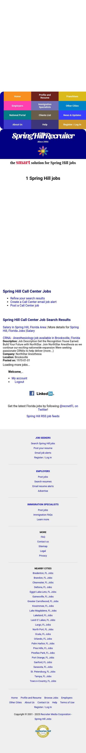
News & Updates (72, 115)
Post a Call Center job (24, 305)
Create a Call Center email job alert (33, 302)
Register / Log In (72, 124)
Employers (17, 105)
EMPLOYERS (43, 471)
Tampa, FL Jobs (43, 676)
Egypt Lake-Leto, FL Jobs (43, 591)
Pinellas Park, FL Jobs (43, 652)
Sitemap (42, 546)
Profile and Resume (45, 96)
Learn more (43, 519)
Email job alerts (43, 452)
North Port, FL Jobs (43, 629)
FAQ (43, 536)
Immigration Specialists (44, 105)
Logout (19, 382)
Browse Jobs (51, 697)
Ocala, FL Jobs (43, 634)
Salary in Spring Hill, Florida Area (24, 327)
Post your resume (43, 448)
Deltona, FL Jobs (43, 587)
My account (19, 378)
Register (38, 457)
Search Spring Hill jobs (43, 443)
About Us (18, 124)
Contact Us (43, 702)
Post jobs (43, 476)
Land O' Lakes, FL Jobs (43, 620)
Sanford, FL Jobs (43, 662)
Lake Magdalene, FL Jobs (43, 610)
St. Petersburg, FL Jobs (43, 671)
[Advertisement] (43, 46)
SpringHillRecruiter (43, 138)
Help (45, 124)
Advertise (43, 490)
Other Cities (72, 105)
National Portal (17, 115)
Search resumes (43, 481)
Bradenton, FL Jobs (43, 573)
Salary (30, 331)
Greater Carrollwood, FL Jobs (43, 601)
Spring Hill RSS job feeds (43, 416)
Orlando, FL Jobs (43, 638)
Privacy (43, 555)
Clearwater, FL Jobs (43, 582)
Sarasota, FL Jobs (43, 667)
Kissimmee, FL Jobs (43, 606)
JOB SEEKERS (43, 437)
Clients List (45, 115)
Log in (48, 457)
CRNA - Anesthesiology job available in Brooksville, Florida (41, 338)
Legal (43, 551)
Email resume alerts (43, 486)
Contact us (43, 541)
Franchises (72, 96)
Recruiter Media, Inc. (43, 151)
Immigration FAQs (43, 514)
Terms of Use (67, 702)
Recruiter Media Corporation (56, 714)
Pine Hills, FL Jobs (43, 648)
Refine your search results (27, 298)
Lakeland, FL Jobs (43, 615)
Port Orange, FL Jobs (43, 657)
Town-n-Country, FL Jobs (43, 681)
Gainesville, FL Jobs (43, 596)
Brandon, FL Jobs (43, 577)
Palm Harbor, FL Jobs (43, 643)
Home (17, 96)
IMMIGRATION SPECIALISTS (43, 504)
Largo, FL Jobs (43, 624)
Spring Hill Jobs (43, 719)
